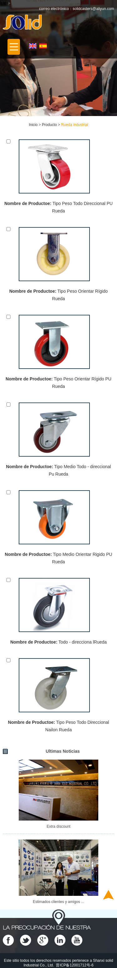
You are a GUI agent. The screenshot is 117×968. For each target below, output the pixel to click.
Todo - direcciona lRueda (82, 642)
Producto (49, 125)
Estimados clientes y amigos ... (58, 902)
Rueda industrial (74, 125)
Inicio (33, 125)
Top (108, 895)
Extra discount (58, 826)
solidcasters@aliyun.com (93, 9)
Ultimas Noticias (63, 751)
